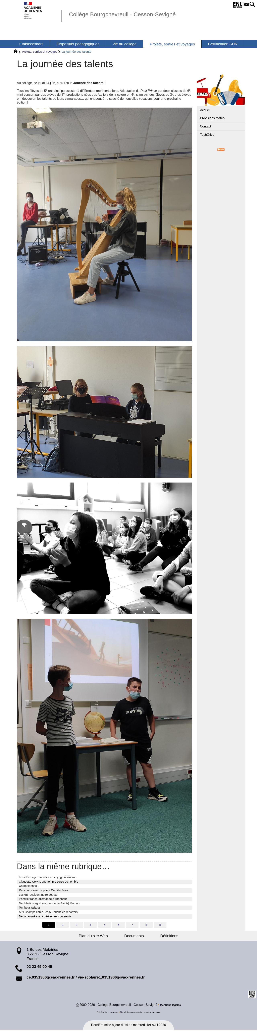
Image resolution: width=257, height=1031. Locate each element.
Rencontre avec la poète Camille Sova (43, 890)
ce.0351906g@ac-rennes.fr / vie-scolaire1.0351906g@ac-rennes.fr (86, 978)
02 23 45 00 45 (39, 967)
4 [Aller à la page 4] (90, 925)
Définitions (162, 936)
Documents (134, 936)
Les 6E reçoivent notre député (38, 894)
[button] (251, 4)
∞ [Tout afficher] (161, 925)
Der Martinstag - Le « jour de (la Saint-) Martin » (49, 903)
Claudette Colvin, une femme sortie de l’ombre (48, 881)
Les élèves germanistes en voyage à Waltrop (47, 877)
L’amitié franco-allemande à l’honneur (43, 899)
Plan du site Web (101, 936)
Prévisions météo (212, 118)
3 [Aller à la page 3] (76, 925)
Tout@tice (207, 134)
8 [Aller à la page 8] (147, 925)
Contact (205, 126)
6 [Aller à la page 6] (118, 925)
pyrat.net (111, 1013)
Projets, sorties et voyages (39, 51)
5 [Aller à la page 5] (104, 925)
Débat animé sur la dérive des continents (45, 916)
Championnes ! (28, 885)
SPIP (160, 1013)
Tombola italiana (29, 907)
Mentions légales (170, 1006)
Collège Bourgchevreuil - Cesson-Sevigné (136, 14)
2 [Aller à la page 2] (61, 925)
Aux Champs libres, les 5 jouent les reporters (48, 912)
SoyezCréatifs (136, 1013)
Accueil (205, 110)
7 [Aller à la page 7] (133, 925)
